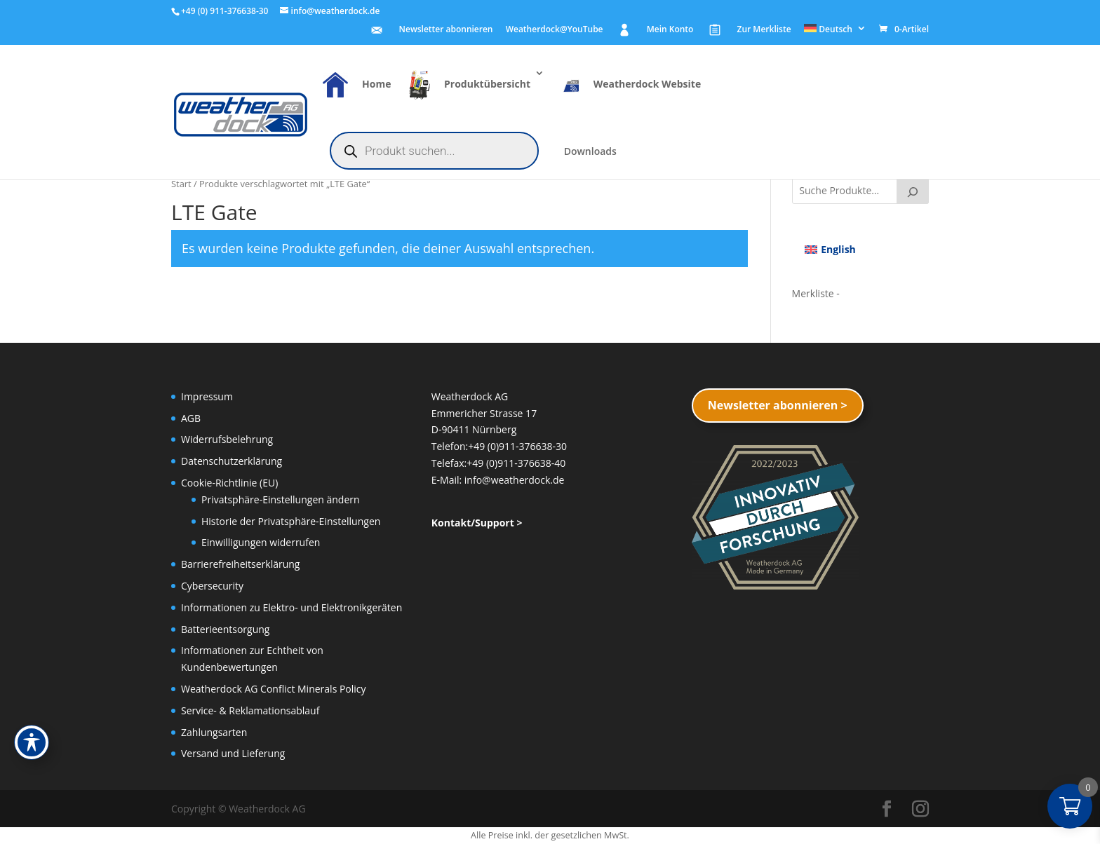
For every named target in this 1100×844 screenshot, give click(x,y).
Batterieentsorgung (225, 629)
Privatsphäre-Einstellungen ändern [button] (280, 499)
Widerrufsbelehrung (227, 439)
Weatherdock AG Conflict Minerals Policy (273, 688)
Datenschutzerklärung (231, 461)
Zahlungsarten (214, 732)
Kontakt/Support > (477, 522)
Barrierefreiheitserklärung (240, 564)
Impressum (207, 396)
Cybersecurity (212, 585)
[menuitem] (835, 32)
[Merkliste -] (816, 293)
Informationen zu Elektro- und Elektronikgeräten (291, 607)
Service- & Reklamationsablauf (250, 710)
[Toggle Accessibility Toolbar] (31, 742)
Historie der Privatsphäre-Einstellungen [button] (290, 521)
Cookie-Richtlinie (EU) (229, 482)
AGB (191, 418)
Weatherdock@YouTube (554, 30)
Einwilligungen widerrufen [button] (260, 542)
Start (181, 183)
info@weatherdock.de (514, 479)
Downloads (590, 152)
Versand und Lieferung (233, 753)
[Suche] (913, 190)
